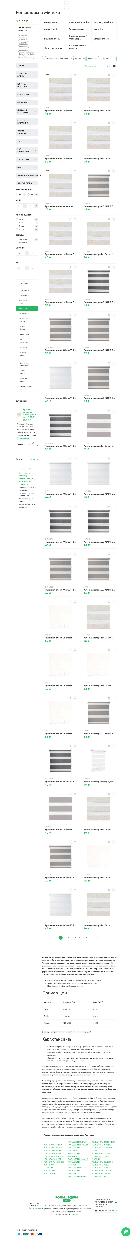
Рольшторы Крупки (101, 1173)
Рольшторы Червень (101, 1167)
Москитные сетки (23, 301)
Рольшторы (23, 308)
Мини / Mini (24, 334)
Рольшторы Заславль (74, 1163)
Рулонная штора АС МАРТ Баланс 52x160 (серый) (99, 206)
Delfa (21, 58)
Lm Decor (23, 46)
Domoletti (23, 35)
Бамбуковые (24, 313)
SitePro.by (74, 1214)
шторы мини (101, 58)
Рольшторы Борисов (54, 1162)
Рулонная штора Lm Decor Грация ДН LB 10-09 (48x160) (99, 158)
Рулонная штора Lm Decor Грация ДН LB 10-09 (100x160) (99, 925)
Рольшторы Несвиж (78, 1159)
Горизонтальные (25, 295)
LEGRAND (23, 50)
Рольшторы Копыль (101, 1170)
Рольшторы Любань (102, 1153)
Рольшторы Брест (52, 1159)
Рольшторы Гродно (53, 1147)
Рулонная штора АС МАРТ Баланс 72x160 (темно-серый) (61, 446)
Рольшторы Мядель (101, 1176)
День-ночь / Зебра (25, 320)
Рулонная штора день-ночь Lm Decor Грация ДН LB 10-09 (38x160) (61, 206)
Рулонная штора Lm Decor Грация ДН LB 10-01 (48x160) (99, 877)
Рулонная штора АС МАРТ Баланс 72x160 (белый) (99, 493)
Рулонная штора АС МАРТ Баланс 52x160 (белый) (61, 493)
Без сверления (24, 340)
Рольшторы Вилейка (102, 1145)
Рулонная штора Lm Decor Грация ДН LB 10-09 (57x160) (61, 158)
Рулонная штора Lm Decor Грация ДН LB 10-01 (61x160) (99, 685)
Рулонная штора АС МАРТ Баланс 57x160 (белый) (61, 398)
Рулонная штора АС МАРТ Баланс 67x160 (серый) (99, 350)
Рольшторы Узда (100, 1165)
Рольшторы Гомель (53, 1150)
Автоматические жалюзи (26, 387)
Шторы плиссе (22, 372)
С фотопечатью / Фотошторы (24, 363)
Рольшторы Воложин (103, 1162)
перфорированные (61, 58)
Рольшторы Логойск (78, 1167)
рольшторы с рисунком (88, 58)
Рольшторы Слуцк (77, 1142)
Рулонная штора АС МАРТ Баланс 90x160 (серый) (99, 733)
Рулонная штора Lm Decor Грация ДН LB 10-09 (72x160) (99, 254)
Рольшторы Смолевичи (74, 1149)
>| (98, 937)
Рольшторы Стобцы (78, 1145)
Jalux (21, 54)
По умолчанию (90, 66)
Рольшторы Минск (53, 1145)
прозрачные (48, 58)
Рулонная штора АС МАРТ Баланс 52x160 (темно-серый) (99, 541)
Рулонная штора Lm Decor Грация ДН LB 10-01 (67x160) (61, 733)
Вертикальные (24, 290)
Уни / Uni (23, 347)
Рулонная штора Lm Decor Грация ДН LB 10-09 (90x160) (99, 829)
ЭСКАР (22, 39)
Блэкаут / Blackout (23, 327)
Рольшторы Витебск (53, 1156)
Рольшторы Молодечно (50, 1172)
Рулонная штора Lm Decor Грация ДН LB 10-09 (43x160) (61, 254)
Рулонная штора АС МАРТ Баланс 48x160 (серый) (61, 589)
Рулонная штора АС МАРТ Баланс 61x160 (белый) (61, 925)
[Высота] (20, 268)
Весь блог (34, 459)
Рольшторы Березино (74, 1172)
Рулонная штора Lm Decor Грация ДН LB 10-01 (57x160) (61, 637)
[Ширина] (20, 253)
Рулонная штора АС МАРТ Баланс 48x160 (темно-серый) (61, 781)
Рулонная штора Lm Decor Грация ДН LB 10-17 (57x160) (99, 446)
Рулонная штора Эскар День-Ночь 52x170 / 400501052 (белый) (99, 781)
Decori (29, 58)
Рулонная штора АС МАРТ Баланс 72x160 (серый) (61, 350)
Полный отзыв (23, 438)
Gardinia (30, 54)
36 (104, 66)
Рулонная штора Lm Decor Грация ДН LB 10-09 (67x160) (61, 302)
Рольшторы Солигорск (49, 1166)
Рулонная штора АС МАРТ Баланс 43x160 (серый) (61, 877)
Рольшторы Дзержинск (103, 1142)
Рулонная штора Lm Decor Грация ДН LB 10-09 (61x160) (99, 110)
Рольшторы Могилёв (54, 1153)
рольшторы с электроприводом (74, 58)
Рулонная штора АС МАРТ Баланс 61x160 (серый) (99, 398)
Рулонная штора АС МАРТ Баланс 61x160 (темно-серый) (99, 302)
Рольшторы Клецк (77, 1176)
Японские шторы (23, 379)
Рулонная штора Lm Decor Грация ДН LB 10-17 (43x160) (61, 829)
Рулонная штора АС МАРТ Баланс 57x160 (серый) (99, 589)
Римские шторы (23, 353)
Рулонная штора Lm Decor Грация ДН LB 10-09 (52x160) (29, 414)
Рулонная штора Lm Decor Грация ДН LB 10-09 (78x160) (99, 637)
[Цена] (19, 205)
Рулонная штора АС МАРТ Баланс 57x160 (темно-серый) (61, 541)
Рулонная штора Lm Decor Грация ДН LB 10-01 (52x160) (61, 685)
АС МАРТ (23, 43)
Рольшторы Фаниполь (74, 1155)
